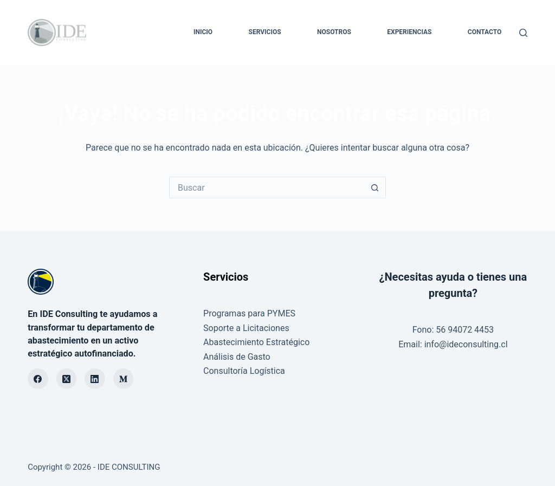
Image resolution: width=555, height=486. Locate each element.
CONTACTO (484, 32)
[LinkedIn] (95, 378)
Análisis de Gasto (236, 357)
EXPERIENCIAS (409, 32)
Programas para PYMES (249, 313)
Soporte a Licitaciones (246, 328)
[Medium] (123, 378)
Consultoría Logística (244, 371)
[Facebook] (38, 378)
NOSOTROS (334, 32)
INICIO (202, 32)
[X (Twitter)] (66, 378)
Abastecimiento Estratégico (256, 342)
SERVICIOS (265, 32)
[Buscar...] (266, 187)
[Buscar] (523, 33)
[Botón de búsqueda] (375, 187)
